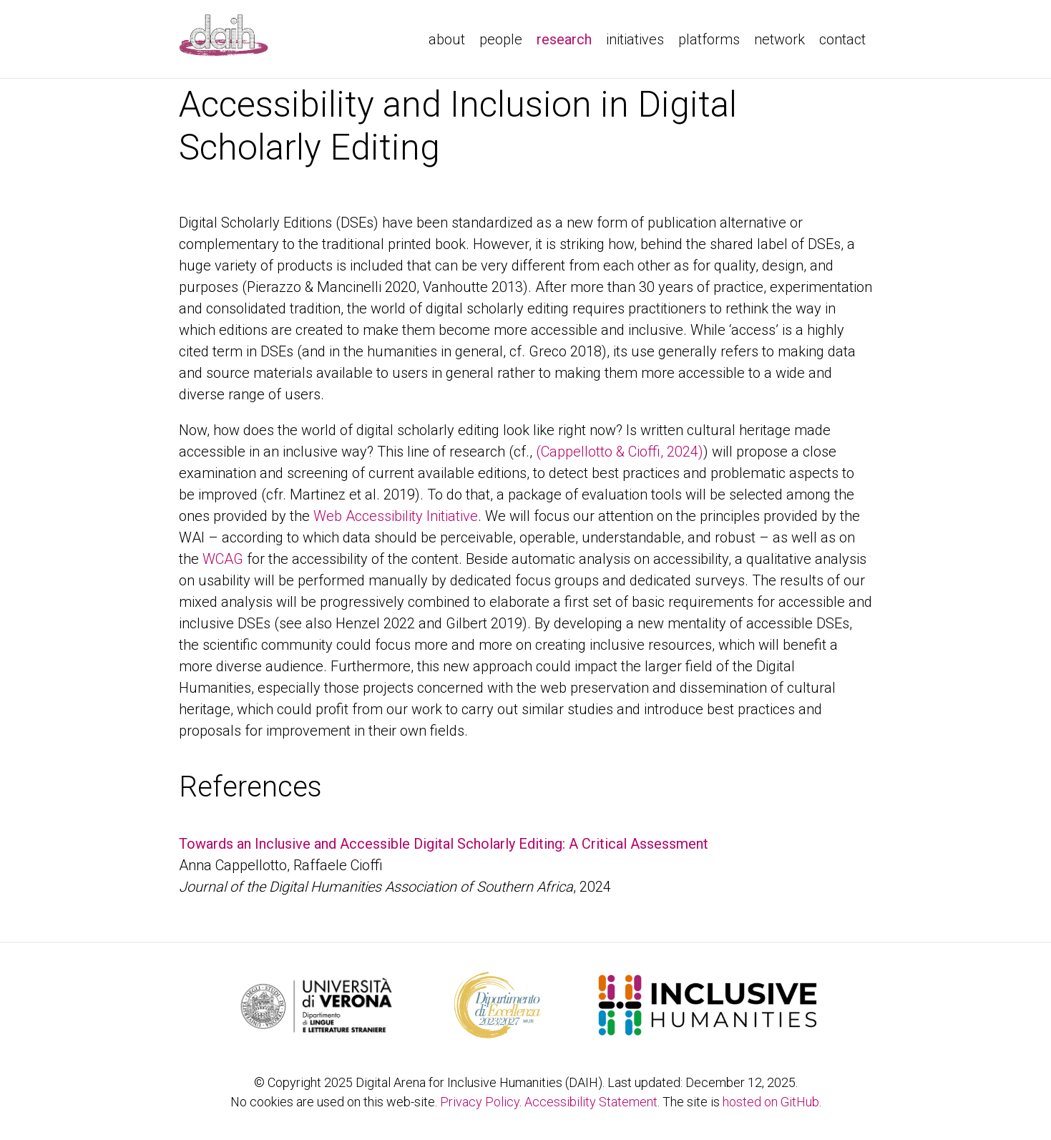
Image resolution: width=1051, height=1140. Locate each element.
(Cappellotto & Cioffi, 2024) (619, 451)
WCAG (222, 558)
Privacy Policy (479, 1101)
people (500, 39)
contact (842, 39)
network (779, 39)
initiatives (635, 39)
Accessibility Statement (591, 1101)
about (447, 39)
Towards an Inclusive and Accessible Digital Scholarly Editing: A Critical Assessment (443, 843)
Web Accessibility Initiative (395, 516)
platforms (709, 39)
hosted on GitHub (771, 1101)
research (568, 38)
